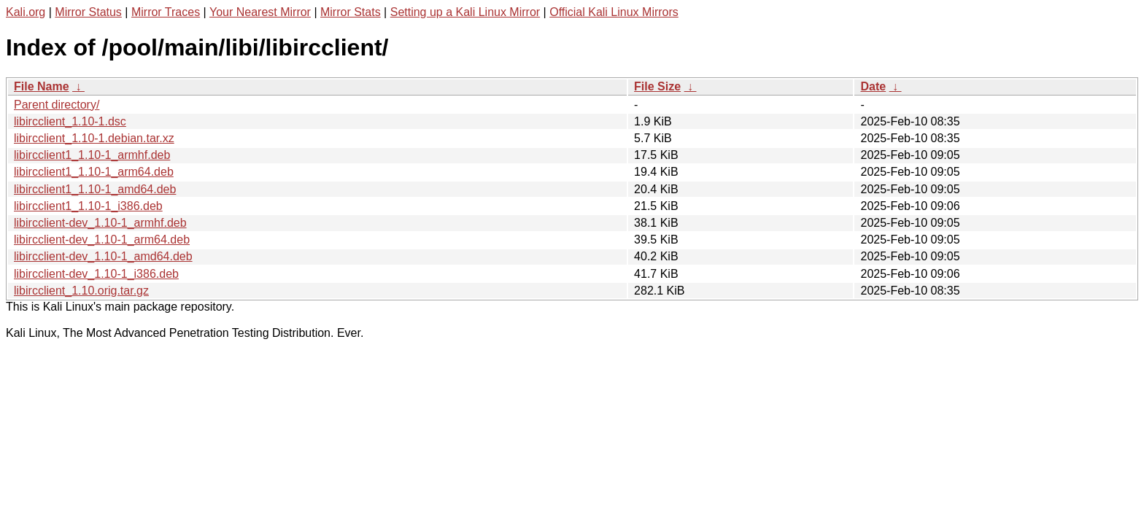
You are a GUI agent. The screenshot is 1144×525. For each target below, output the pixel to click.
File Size (657, 86)
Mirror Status (88, 12)
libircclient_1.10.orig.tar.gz (81, 290)
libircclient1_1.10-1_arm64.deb (94, 172)
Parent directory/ (56, 104)
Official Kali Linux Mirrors (614, 12)
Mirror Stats (350, 12)
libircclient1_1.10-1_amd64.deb (95, 189)
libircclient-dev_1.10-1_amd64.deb (103, 256)
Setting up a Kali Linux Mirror (465, 12)
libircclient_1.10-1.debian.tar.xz (94, 138)
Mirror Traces (165, 12)
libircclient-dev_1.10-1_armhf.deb (100, 223)
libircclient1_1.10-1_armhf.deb (92, 155)
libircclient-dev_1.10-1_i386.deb (96, 274)
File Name (41, 86)
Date (873, 86)
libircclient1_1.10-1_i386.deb (88, 206)
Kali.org (25, 12)
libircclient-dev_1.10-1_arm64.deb (102, 239)
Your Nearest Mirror (260, 12)
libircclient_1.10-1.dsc (70, 121)
